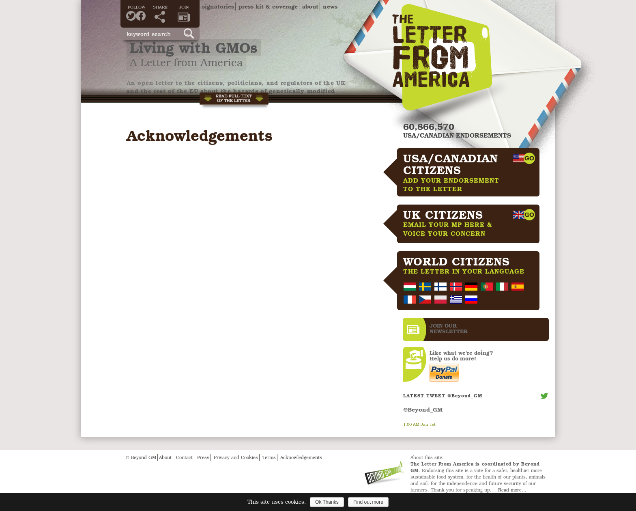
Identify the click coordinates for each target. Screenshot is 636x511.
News (330, 6)
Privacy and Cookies (236, 457)
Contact (184, 457)
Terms (269, 457)
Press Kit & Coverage (268, 6)
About (310, 6)
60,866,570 (428, 126)
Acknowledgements (301, 457)
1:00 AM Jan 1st (419, 424)
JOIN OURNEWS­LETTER (449, 328)
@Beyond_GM (423, 409)
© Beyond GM (141, 457)
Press (203, 457)
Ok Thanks (327, 502)
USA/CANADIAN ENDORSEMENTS (457, 135)
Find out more (368, 502)
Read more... (512, 490)
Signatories (218, 6)
